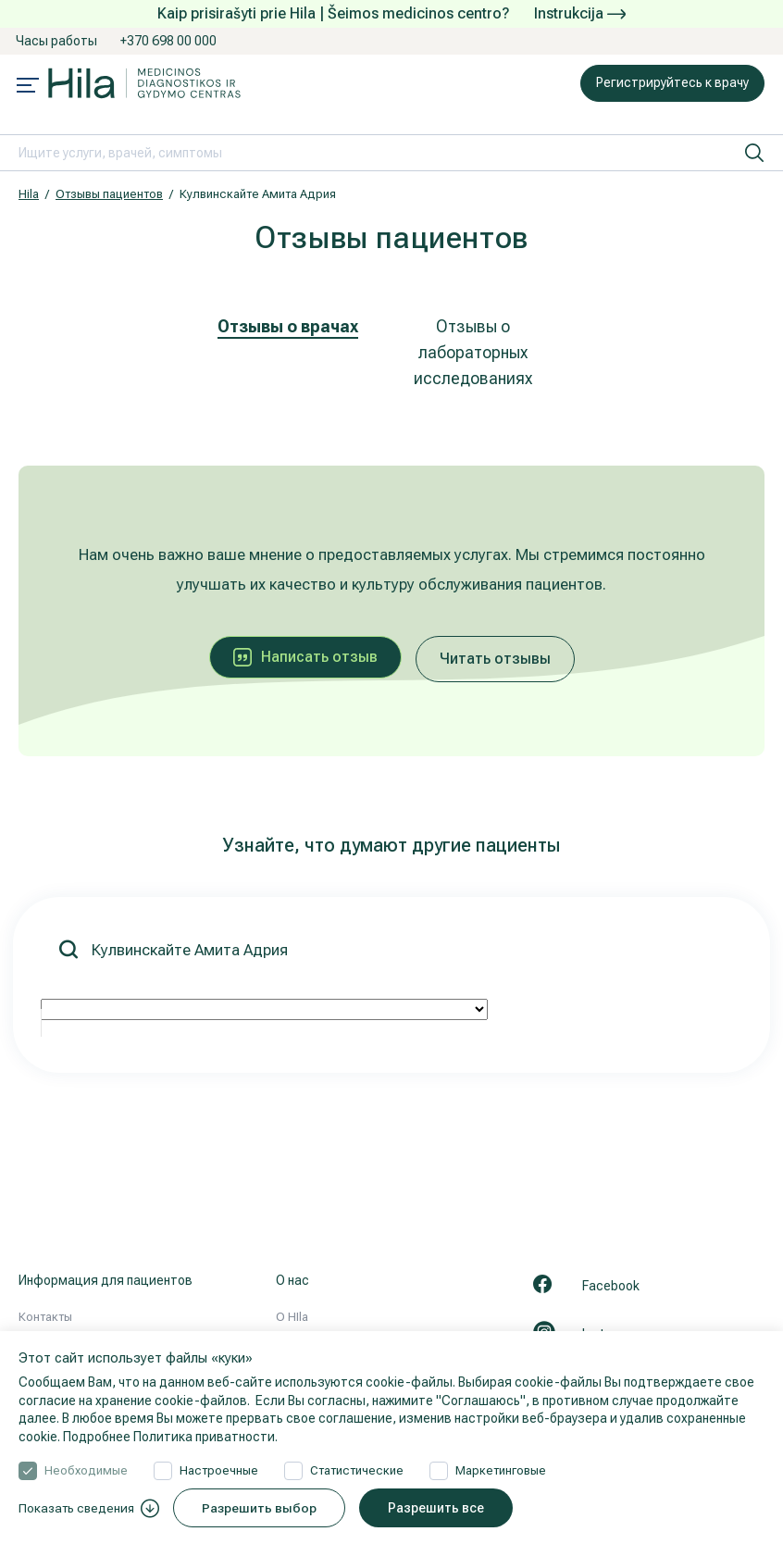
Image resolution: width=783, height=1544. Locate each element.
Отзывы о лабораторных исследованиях (473, 352)
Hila (29, 194)
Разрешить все (448, 1507)
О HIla (292, 1317)
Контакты (45, 1317)
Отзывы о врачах (288, 326)
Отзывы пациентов (109, 194)
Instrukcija (580, 13)
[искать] (754, 153)
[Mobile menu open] (28, 87)
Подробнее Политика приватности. (170, 1436)
